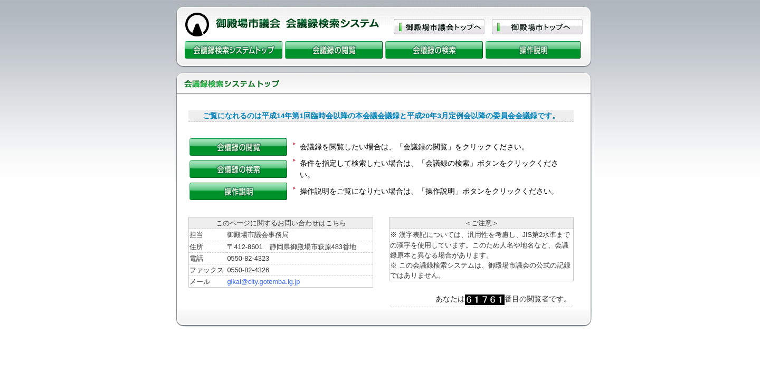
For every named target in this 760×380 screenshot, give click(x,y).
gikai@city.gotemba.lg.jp (263, 282)
